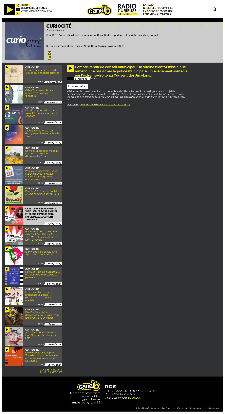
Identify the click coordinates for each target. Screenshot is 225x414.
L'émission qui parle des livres (36, 10)
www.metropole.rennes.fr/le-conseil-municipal (105, 104)
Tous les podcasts (50, 369)
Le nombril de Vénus (34, 8)
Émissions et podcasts (157, 11)
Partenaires (114, 393)
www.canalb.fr (115, 46)
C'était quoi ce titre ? (121, 390)
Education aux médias (157, 14)
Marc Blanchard (168, 408)
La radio (148, 4)
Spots (131, 393)
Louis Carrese (198, 408)
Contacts (147, 390)
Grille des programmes (158, 8)
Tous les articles (51, 372)
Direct (25, 5)
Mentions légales (212, 408)
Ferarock (134, 397)
